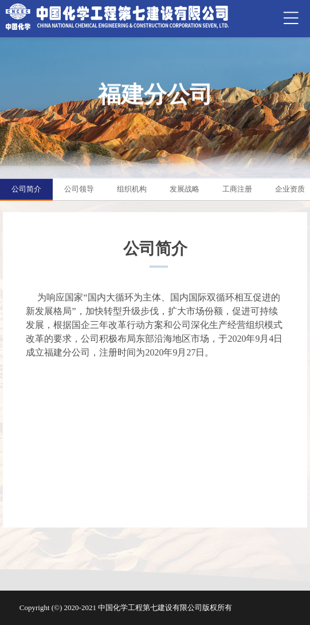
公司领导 (79, 189)
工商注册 (237, 189)
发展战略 (184, 189)
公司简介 (26, 189)
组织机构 (132, 189)
